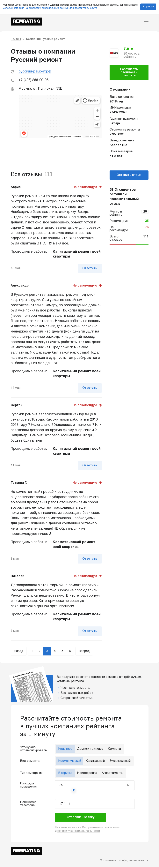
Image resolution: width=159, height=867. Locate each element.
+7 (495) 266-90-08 (33, 80)
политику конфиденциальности (78, 831)
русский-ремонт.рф (34, 71)
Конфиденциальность (133, 860)
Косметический (69, 761)
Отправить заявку (80, 817)
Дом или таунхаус (90, 749)
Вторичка (65, 773)
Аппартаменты (112, 773)
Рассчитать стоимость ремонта (129, 72)
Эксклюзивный (120, 761)
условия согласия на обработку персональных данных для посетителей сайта (50, 8)
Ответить (89, 268)
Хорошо (148, 6)
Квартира (65, 749)
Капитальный (95, 761)
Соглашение (108, 860)
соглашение (111, 827)
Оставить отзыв (129, 175)
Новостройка (87, 773)
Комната (114, 749)
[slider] (73, 790)
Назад (18, 651)
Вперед (84, 651)
